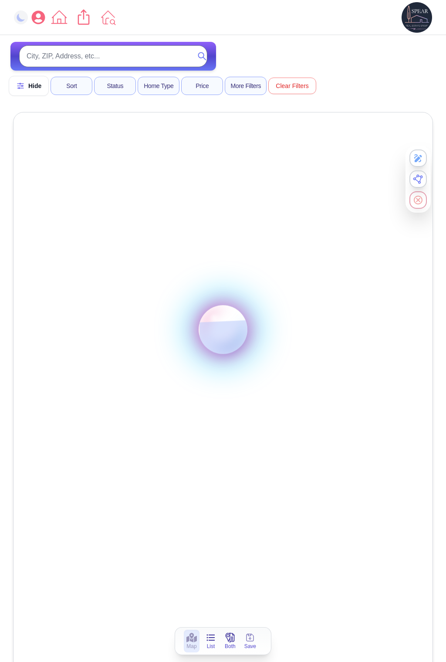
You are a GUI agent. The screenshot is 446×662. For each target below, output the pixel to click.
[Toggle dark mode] (21, 17)
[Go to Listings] (108, 17)
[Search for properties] (113, 56)
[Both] (230, 643)
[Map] (191, 643)
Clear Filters (292, 85)
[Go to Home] (59, 17)
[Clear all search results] (418, 200)
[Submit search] (202, 56)
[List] (211, 643)
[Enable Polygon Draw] (418, 179)
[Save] (250, 643)
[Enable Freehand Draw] (418, 158)
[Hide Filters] (29, 86)
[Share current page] (83, 17)
